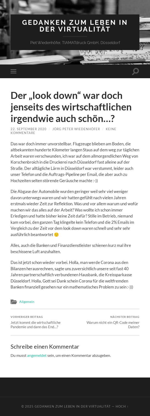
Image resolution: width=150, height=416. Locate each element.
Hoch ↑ (122, 406)
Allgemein (26, 302)
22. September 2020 (29, 129)
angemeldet (37, 355)
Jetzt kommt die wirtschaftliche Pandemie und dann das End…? (42, 322)
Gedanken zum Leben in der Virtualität (75, 26)
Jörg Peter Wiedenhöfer (76, 129)
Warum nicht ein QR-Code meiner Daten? (107, 322)
